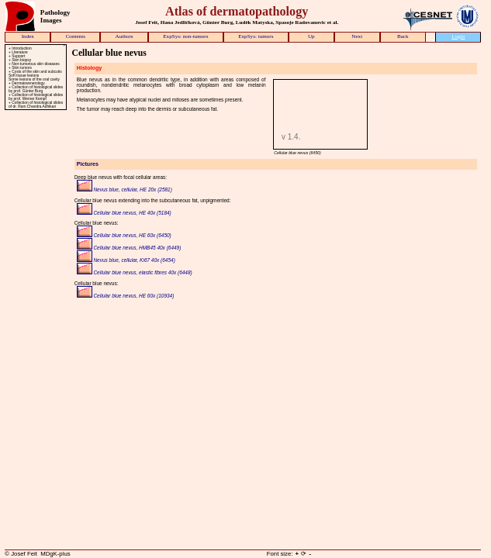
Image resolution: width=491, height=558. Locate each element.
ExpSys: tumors (255, 36)
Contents (75, 36)
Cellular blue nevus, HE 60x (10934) (126, 295)
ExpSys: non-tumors (185, 36)
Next (356, 36)
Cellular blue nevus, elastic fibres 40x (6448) (134, 272)
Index (28, 36)
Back (403, 36)
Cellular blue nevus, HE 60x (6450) (124, 235)
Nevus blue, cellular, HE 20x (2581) (124, 189)
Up (311, 36)
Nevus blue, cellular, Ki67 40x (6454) (126, 260)
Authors (124, 36)
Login (458, 36)
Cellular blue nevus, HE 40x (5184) (124, 212)
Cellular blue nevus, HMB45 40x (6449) (129, 247)
